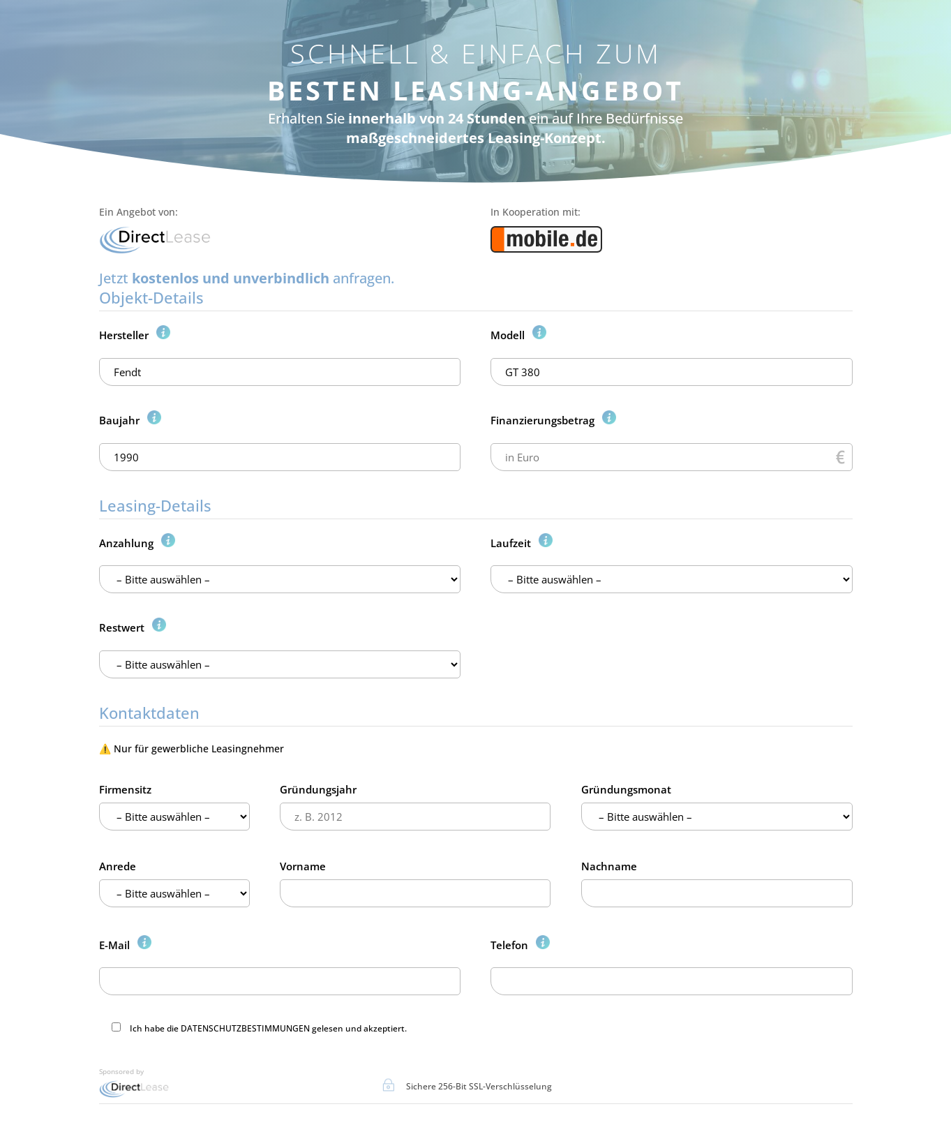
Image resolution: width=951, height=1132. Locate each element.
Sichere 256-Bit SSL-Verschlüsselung (479, 1086)
